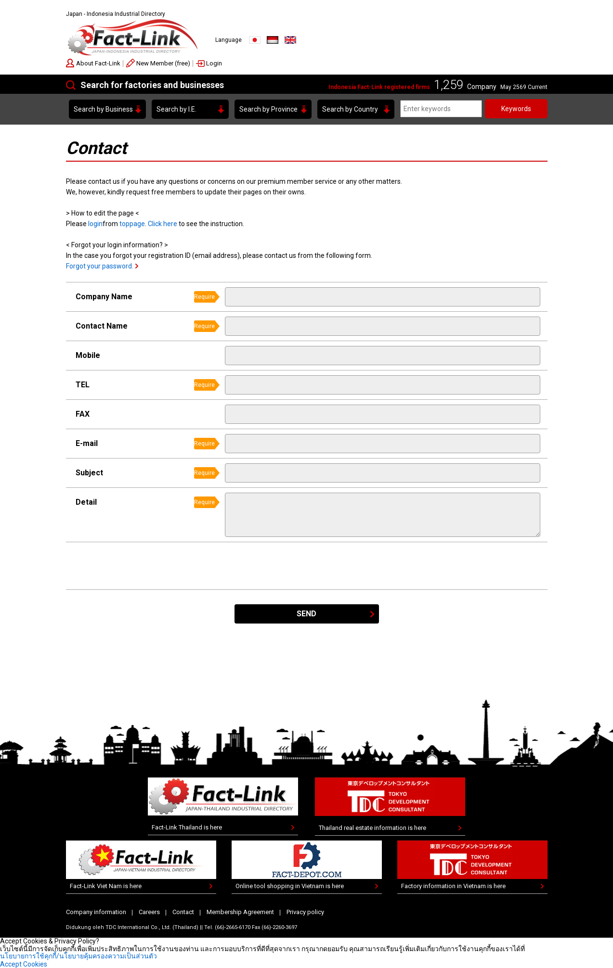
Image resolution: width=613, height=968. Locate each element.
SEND (306, 613)
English (290, 40)
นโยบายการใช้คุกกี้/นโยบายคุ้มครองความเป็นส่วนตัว (78, 956)
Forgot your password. (99, 266)
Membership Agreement (240, 912)
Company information (96, 912)
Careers (149, 912)
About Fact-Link (98, 63)
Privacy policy (305, 912)
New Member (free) (163, 63)
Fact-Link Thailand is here (187, 827)
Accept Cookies (23, 964)
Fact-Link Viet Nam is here (106, 886)
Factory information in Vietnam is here (453, 886)
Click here (162, 224)
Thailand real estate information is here (372, 827)
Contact (183, 912)
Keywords (516, 109)
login (95, 224)
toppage (132, 224)
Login (214, 63)
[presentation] (298, 566)
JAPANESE (255, 40)
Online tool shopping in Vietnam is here (289, 886)
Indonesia (272, 40)
